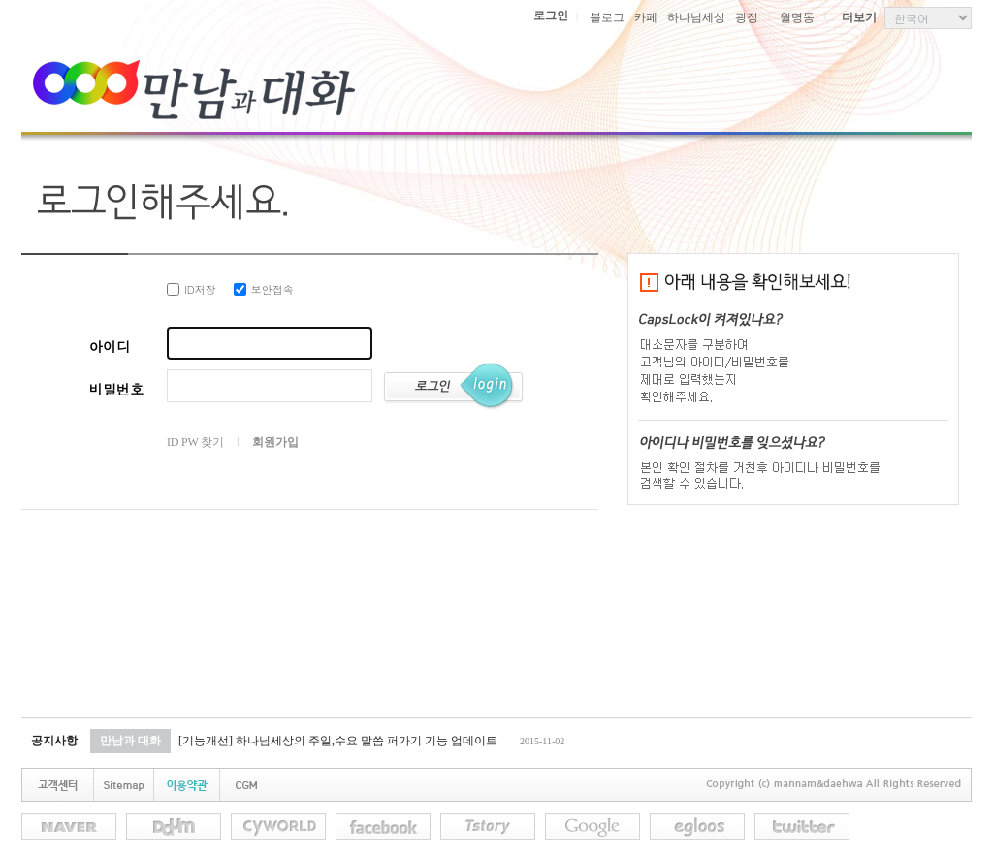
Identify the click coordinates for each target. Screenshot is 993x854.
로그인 (550, 15)
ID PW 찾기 (195, 442)
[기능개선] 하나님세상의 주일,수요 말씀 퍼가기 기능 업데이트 (337, 740)
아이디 (109, 346)
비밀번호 (116, 388)
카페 (645, 17)
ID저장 (191, 289)
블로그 (607, 17)
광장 (746, 17)
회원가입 (275, 442)
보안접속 (264, 289)
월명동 (797, 17)
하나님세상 (696, 17)
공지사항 (54, 740)
